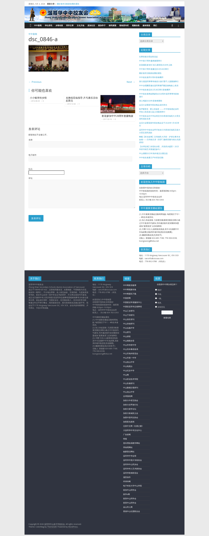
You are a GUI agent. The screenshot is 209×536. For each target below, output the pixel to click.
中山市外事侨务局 (130, 349)
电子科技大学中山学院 (132, 485)
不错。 (160, 294)
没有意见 (161, 307)
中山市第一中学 (129, 357)
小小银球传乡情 (38, 97)
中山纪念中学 (128, 370)
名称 (31, 139)
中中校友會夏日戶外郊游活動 (151, 157)
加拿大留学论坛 (129, 409)
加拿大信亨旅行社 (130, 404)
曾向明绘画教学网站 (131, 443)
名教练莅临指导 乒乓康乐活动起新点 (82, 99)
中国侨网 (127, 298)
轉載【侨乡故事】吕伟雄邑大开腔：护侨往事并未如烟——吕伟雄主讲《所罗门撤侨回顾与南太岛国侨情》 (159, 139)
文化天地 (80, 25)
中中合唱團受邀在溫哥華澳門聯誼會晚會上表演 (158, 85)
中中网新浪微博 (129, 285)
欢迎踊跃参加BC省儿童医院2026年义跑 (155, 65)
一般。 (160, 298)
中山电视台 (127, 366)
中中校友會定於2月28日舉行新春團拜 (154, 89)
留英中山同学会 (129, 502)
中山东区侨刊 (128, 319)
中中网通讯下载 (129, 293)
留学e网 (126, 494)
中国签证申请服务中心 (132, 302)
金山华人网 (127, 507)
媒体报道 (146, 25)
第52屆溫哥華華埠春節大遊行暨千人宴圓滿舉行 (159, 81)
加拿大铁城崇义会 (130, 413)
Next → (131, 81)
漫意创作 (127, 477)
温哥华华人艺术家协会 (132, 468)
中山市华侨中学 (129, 345)
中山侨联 (127, 336)
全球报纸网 (127, 396)
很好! (159, 290)
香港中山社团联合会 (131, 511)
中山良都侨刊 (128, 383)
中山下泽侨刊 (128, 315)
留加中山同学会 (129, 490)
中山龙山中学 (128, 392)
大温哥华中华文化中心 (132, 430)
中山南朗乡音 (128, 340)
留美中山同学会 (129, 498)
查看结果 (167, 317)
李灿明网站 (127, 447)
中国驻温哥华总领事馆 (132, 306)
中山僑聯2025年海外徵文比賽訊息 (153, 153)
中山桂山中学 (128, 362)
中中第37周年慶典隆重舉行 (150, 60)
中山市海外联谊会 (130, 353)
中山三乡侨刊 (128, 311)
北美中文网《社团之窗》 (133, 426)
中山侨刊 (127, 332)
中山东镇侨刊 (128, 323)
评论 (31, 178)
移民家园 (112, 25)
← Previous (35, 81)
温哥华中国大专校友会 (132, 460)
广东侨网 (127, 434)
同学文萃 (70, 25)
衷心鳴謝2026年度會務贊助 (150, 100)
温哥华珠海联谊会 (130, 473)
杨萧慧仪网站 (128, 451)
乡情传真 (59, 25)
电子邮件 (33, 155)
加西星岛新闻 (128, 421)
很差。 (160, 302)
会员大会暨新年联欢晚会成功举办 (153, 105)
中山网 (126, 375)
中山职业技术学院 (130, 379)
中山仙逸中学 (128, 328)
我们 (155, 25)
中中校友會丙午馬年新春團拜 (151, 77)
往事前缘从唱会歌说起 (148, 56)
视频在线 (135, 25)
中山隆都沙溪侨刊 (130, 387)
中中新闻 (38, 25)
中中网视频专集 (129, 289)
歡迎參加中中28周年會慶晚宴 (117, 115)
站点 (31, 169)
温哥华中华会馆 (129, 456)
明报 (125, 438)
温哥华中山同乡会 (130, 464)
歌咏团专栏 (124, 25)
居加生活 (91, 25)
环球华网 (127, 481)
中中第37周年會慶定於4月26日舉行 (154, 69)
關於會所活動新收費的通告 (68, 4)
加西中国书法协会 (130, 417)
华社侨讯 (48, 25)
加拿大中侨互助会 (130, 400)
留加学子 (102, 25)
